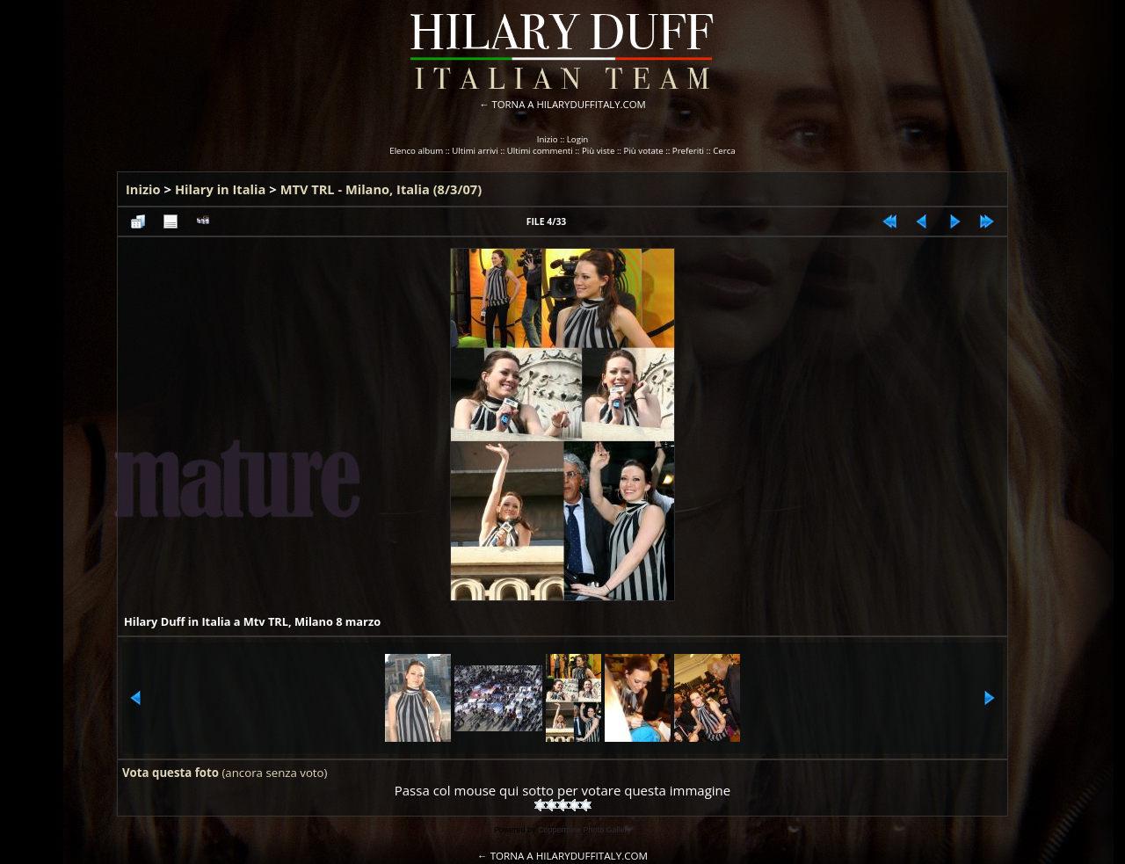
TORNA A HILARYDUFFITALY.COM (569, 104)
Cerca (724, 150)
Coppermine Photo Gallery (584, 829)
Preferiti (688, 150)
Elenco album (416, 150)
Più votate (644, 150)
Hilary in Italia (220, 189)
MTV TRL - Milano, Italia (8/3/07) (381, 189)
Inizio (547, 139)
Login (578, 139)
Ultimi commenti (540, 150)
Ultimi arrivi (474, 150)
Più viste (598, 150)
